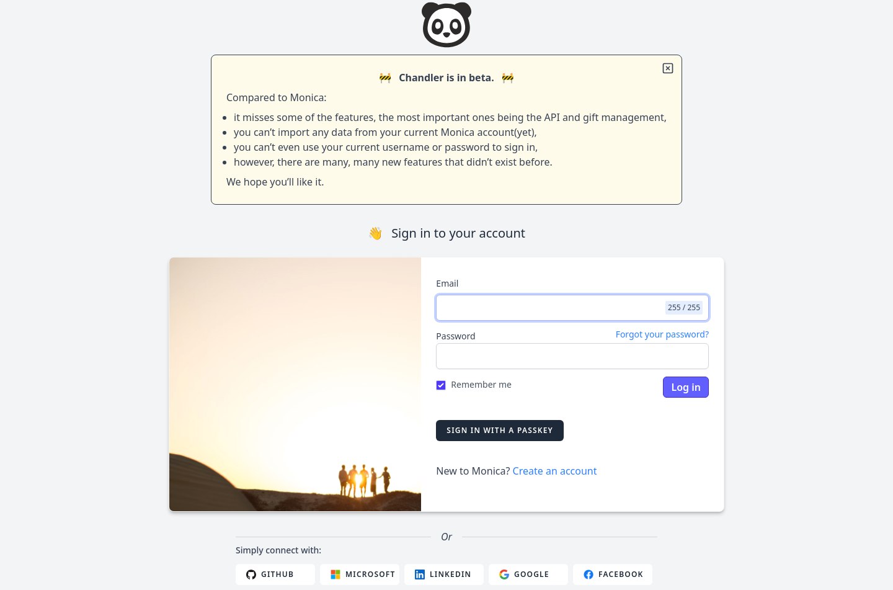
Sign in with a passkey (499, 430)
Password (455, 336)
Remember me (481, 384)
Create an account (555, 471)
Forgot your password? (662, 334)
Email (447, 283)
